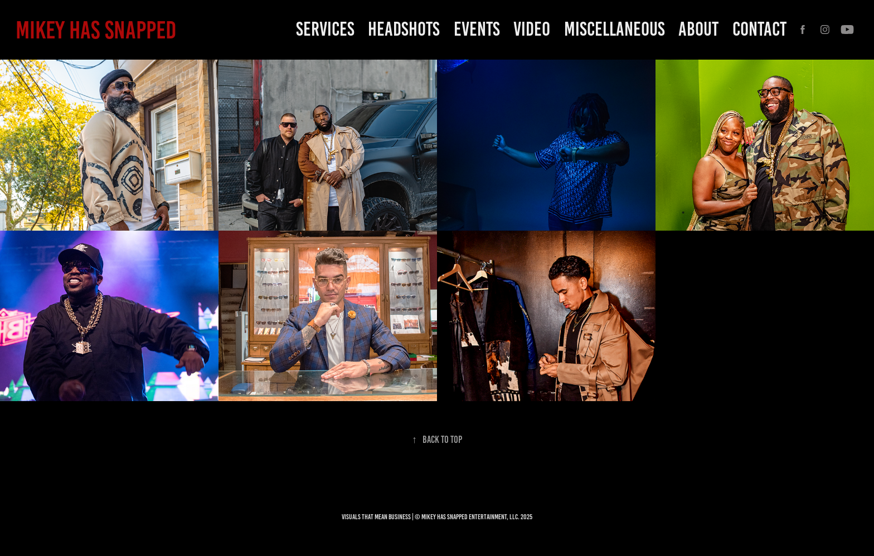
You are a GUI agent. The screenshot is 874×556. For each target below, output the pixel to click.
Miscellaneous (614, 29)
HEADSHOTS (404, 29)
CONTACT (759, 29)
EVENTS (477, 29)
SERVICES (325, 29)
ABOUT (698, 29)
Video (531, 29)
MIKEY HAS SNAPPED (96, 29)
